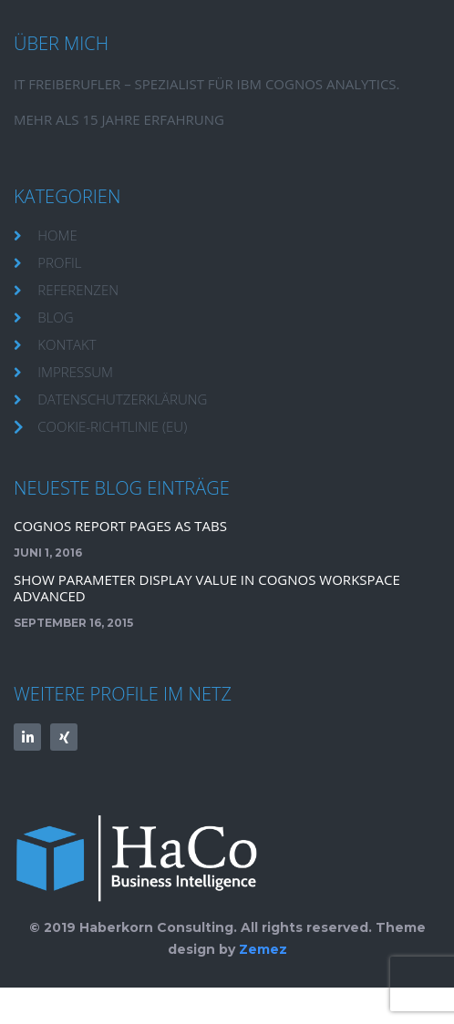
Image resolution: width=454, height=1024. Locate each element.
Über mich (61, 43)
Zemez (263, 949)
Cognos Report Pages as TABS (120, 526)
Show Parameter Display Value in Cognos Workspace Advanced (207, 587)
